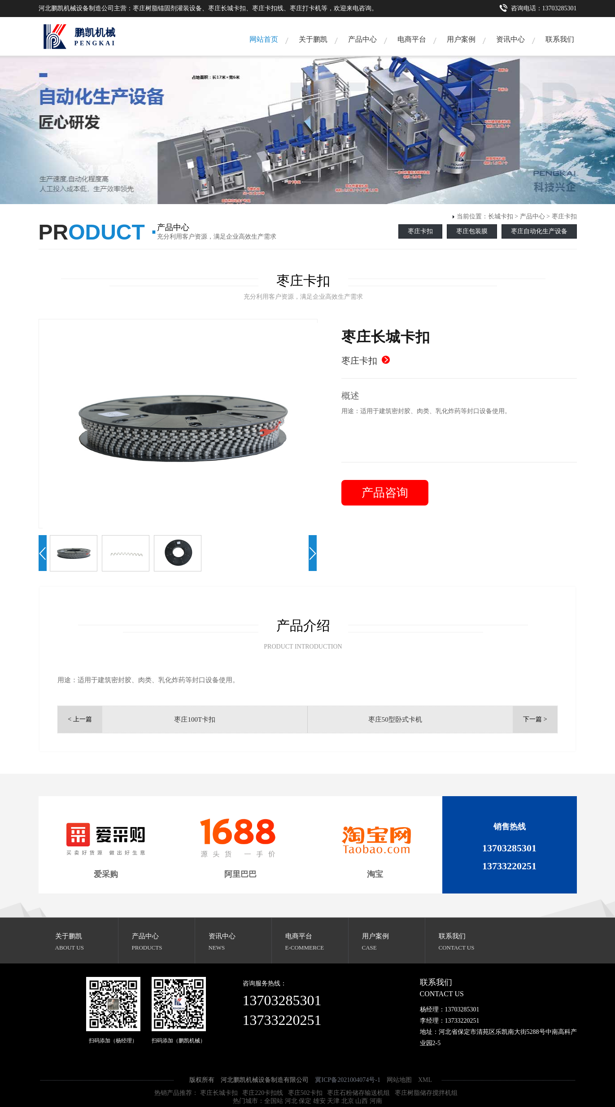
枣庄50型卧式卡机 (395, 719)
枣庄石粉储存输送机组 (358, 1093)
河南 (376, 1101)
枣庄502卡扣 (305, 1093)
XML (425, 1079)
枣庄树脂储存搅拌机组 (426, 1093)
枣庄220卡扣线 (262, 1093)
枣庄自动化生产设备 (539, 231)
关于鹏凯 (313, 39)
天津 (333, 1101)
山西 (361, 1101)
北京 (347, 1101)
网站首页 (263, 39)
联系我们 (559, 39)
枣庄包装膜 (472, 231)
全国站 (273, 1101)
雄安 (319, 1101)
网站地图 (399, 1079)
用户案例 (461, 39)
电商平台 (411, 39)
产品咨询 (385, 492)
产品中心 (362, 39)
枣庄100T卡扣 (194, 719)
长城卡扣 (500, 216)
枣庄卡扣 (564, 216)
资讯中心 (510, 39)
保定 (305, 1101)
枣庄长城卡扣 (219, 1093)
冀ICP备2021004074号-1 (347, 1079)
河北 (291, 1101)
